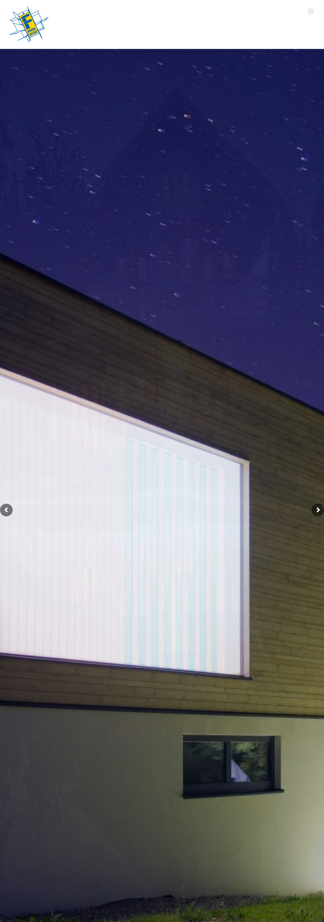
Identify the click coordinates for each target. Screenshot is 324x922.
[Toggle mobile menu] (311, 11)
